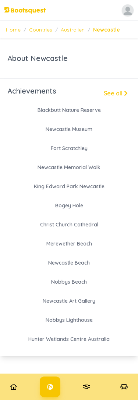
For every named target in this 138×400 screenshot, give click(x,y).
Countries (40, 29)
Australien (73, 29)
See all (116, 93)
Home (13, 29)
